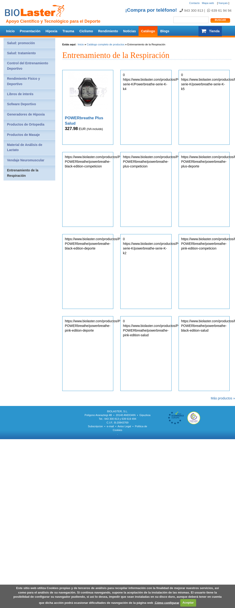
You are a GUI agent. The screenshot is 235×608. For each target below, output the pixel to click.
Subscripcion (95, 426)
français (223, 3)
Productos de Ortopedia (25, 124)
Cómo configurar (166, 602)
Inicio (10, 31)
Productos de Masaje (23, 135)
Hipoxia (52, 31)
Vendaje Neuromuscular (25, 160)
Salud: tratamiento (21, 53)
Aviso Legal (124, 426)
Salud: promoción (21, 43)
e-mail (110, 426)
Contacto (194, 3)
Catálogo (148, 31)
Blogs (164, 31)
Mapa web (208, 3)
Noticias (129, 31)
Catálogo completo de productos (105, 44)
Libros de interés (20, 94)
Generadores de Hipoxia (26, 114)
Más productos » (223, 398)
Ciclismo (86, 31)
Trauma (68, 31)
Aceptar (188, 602)
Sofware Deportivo (21, 104)
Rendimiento (108, 31)
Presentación (30, 31)
